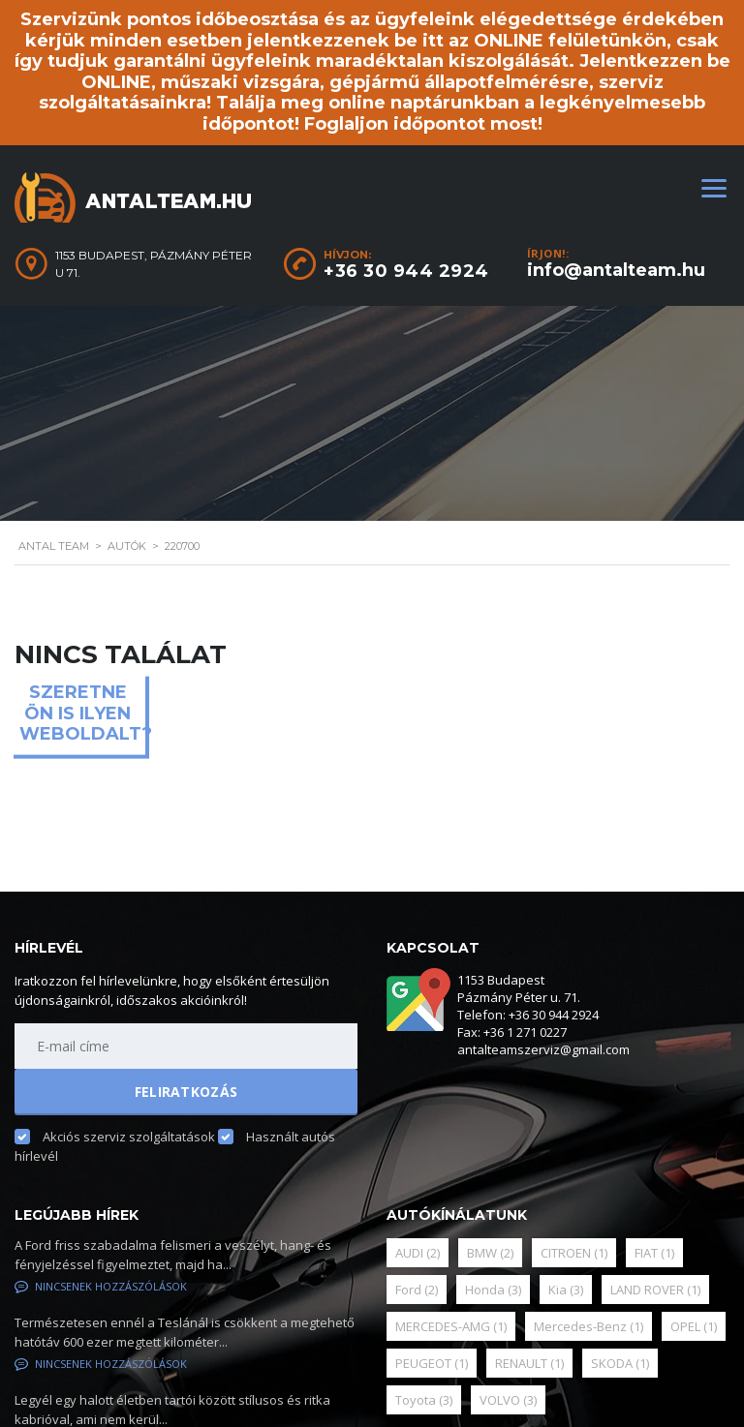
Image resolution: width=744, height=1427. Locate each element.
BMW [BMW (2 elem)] (490, 1252)
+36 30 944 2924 (406, 271)
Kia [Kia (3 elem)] (565, 1289)
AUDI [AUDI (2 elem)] (417, 1252)
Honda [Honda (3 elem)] (493, 1289)
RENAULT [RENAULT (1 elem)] (529, 1363)
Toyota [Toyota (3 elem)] (423, 1400)
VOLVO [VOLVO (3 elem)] (508, 1400)
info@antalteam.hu (616, 270)
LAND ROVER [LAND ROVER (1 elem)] (655, 1289)
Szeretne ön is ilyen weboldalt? (82, 713)
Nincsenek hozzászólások (101, 1286)
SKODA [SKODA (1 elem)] (620, 1363)
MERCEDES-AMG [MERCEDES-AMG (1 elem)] (451, 1326)
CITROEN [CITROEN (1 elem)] (574, 1252)
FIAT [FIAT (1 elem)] (654, 1252)
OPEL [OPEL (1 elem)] (693, 1326)
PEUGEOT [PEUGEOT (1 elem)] (431, 1363)
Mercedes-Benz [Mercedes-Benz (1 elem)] (588, 1326)
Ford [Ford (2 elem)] (416, 1289)
